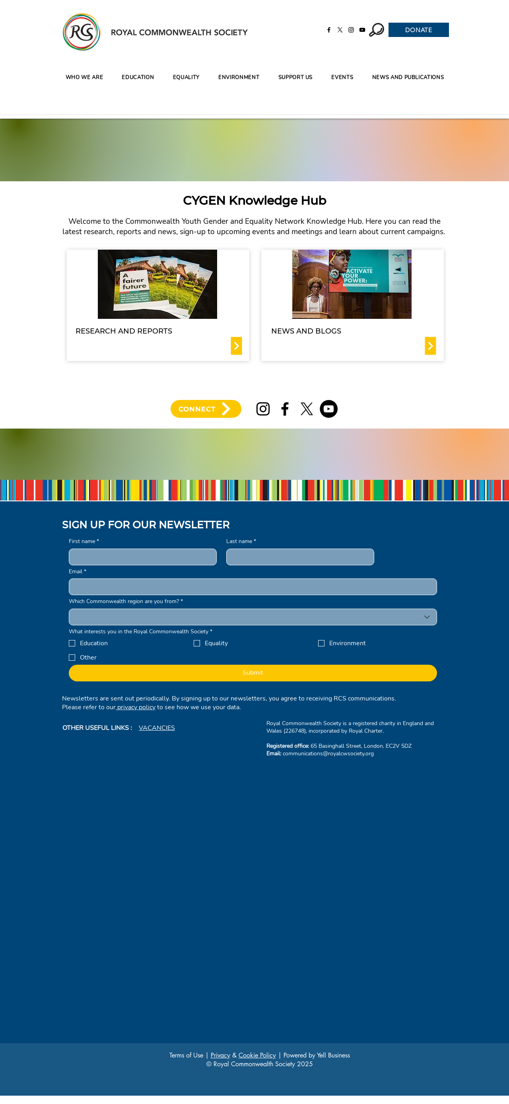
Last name (241, 541)
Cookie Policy (257, 1055)
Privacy (220, 1055)
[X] (340, 29)
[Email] (250, 587)
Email (77, 572)
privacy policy (135, 707)
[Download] (236, 346)
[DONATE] (419, 30)
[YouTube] (362, 29)
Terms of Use (186, 1055)
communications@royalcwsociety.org (328, 753)
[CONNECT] (206, 409)
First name (84, 541)
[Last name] (298, 557)
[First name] (140, 557)
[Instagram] (351, 29)
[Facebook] (328, 29)
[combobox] (253, 617)
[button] (138, 77)
